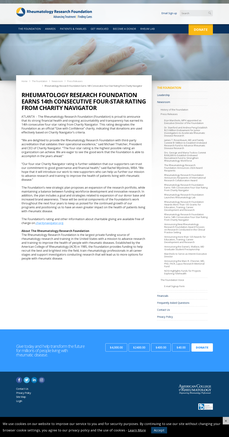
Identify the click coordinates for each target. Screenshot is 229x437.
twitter (27, 380)
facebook (19, 380)
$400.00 (161, 347)
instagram (42, 380)
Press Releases (74, 81)
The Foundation (29, 28)
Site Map (21, 396)
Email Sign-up (169, 13)
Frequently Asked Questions (173, 302)
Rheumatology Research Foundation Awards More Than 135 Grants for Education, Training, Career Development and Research (184, 206)
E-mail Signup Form (174, 286)
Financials (162, 295)
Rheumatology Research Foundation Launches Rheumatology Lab (184, 196)
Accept (159, 430)
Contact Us (163, 309)
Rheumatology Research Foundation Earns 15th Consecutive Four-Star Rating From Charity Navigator (186, 187)
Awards (50, 28)
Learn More (137, 430)
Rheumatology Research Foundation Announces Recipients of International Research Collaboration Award (185, 177)
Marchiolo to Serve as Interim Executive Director (185, 255)
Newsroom (57, 81)
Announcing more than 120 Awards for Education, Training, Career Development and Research (185, 239)
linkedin (34, 380)
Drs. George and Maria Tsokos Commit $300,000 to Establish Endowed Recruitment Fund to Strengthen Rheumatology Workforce (185, 156)
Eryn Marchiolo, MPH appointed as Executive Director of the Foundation (184, 122)
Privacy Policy (165, 316)
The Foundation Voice (172, 280)
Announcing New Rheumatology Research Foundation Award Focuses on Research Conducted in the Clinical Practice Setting (184, 228)
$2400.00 (139, 347)
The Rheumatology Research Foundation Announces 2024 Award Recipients (183, 168)
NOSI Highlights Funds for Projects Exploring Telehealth (182, 272)
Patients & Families (73, 28)
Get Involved (100, 28)
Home (24, 81)
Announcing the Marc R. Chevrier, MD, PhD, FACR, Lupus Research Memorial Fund (184, 263)
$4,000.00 (116, 347)
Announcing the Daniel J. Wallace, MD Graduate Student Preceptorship (184, 248)
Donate (201, 29)
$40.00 (181, 347)
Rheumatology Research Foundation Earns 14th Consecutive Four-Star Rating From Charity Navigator (93, 85)
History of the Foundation (174, 109)
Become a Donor (124, 28)
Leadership (163, 95)
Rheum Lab (147, 28)
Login (19, 401)
